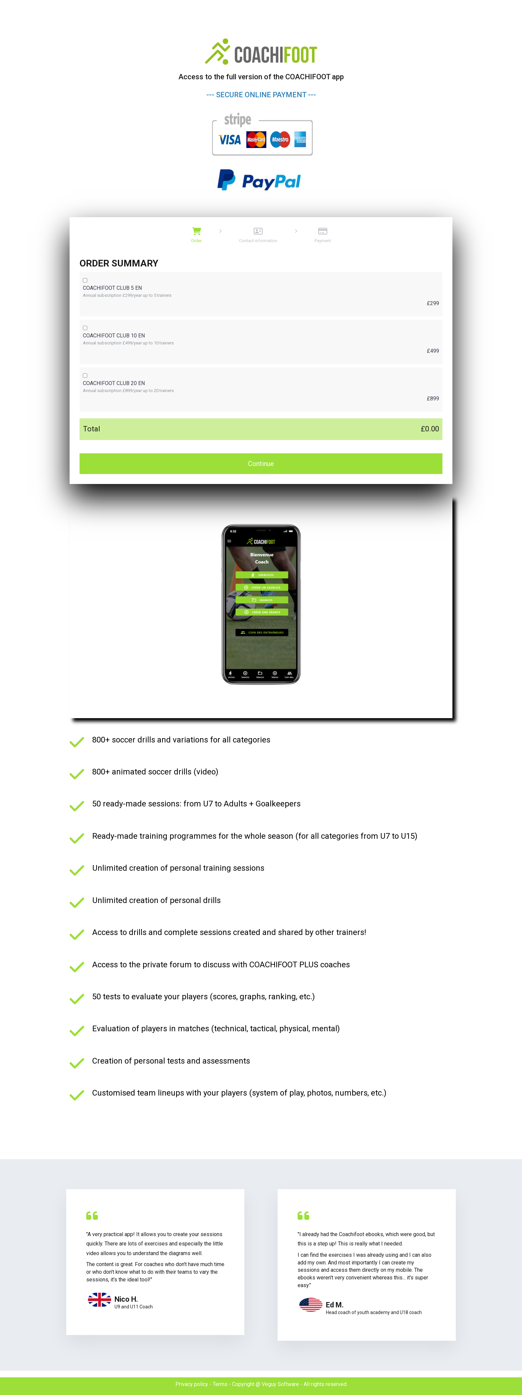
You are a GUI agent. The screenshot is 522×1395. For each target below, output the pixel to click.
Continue (261, 464)
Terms (220, 1384)
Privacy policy (191, 1384)
